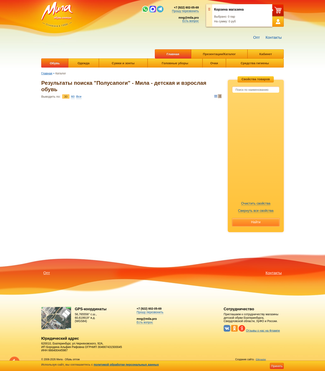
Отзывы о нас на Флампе (263, 330)
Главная (173, 54)
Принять (277, 366)
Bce (79, 96)
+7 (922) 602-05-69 (186, 7)
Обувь (55, 63)
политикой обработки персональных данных (126, 364)
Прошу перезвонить (185, 11)
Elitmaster (261, 359)
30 (66, 96)
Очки (214, 63)
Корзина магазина (229, 9)
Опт (256, 37)
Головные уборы (175, 63)
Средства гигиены (255, 63)
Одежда (83, 63)
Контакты (274, 37)
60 (73, 96)
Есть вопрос (190, 21)
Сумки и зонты (123, 63)
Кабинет (265, 54)
